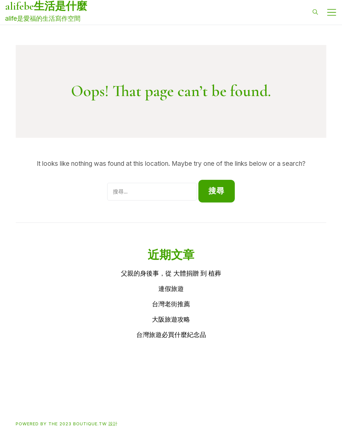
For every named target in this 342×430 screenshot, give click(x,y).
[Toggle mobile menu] (331, 12)
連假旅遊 (171, 289)
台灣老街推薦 (171, 304)
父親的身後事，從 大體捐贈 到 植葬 (171, 273)
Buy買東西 (55, 402)
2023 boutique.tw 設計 (88, 423)
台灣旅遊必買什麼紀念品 (171, 335)
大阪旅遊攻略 (171, 319)
